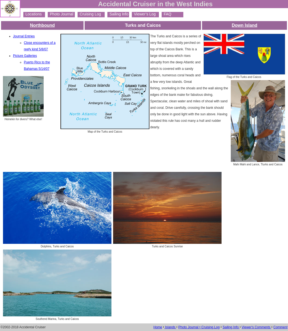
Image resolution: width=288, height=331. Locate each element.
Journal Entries (24, 36)
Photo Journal (60, 14)
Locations (32, 14)
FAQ (166, 14)
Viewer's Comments (256, 327)
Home (157, 327)
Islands (170, 327)
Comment (280, 327)
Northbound (42, 25)
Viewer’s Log (144, 14)
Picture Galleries (25, 56)
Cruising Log (89, 14)
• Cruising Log (209, 327)
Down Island (244, 25)
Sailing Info (117, 14)
